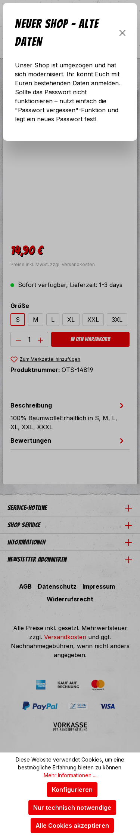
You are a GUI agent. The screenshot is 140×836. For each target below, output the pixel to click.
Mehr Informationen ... (70, 775)
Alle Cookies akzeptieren (72, 825)
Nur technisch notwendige (72, 807)
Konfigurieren (72, 789)
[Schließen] (122, 33)
